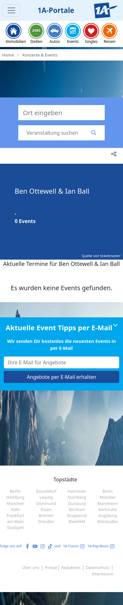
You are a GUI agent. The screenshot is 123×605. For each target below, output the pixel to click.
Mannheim (107, 503)
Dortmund (46, 503)
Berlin (15, 491)
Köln (15, 509)
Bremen (46, 515)
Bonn (107, 491)
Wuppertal (77, 515)
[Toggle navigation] (11, 10)
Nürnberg (76, 497)
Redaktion (70, 567)
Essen (46, 509)
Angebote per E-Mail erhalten (61, 376)
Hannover (76, 491)
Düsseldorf (46, 491)
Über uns (30, 567)
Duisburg (77, 503)
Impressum (103, 574)
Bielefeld (77, 521)
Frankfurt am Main (15, 518)
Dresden (46, 521)
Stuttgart (15, 527)
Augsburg (107, 515)
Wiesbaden (107, 521)
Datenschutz (97, 567)
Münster (108, 497)
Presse (51, 567)
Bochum (77, 509)
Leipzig (46, 497)
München (15, 503)
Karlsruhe (107, 509)
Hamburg (15, 497)
